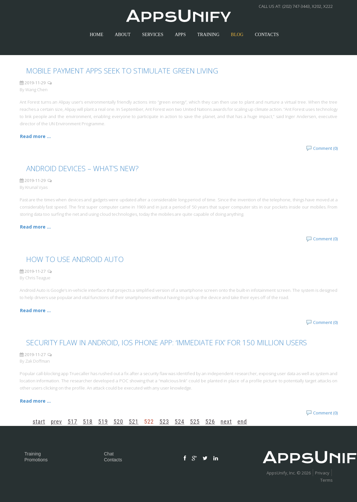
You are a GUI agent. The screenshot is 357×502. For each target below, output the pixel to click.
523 (164, 421)
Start (39, 421)
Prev (56, 421)
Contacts (113, 459)
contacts (267, 34)
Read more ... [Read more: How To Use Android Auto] (35, 310)
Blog (237, 34)
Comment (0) (325, 148)
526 (210, 421)
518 (88, 421)
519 (103, 421)
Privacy (322, 473)
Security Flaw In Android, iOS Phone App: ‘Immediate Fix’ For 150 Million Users (166, 342)
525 (195, 421)
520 (118, 421)
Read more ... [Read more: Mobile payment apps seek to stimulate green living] (35, 136)
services (152, 34)
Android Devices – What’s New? (82, 168)
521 (134, 421)
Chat (109, 453)
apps (180, 34)
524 (180, 421)
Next (226, 421)
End (242, 421)
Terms (326, 480)
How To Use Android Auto (75, 259)
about (122, 34)
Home (96, 34)
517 (72, 421)
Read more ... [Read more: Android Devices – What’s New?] (35, 227)
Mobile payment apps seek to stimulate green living (122, 70)
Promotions (36, 459)
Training (208, 34)
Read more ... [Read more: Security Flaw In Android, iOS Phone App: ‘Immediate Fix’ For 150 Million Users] (35, 401)
